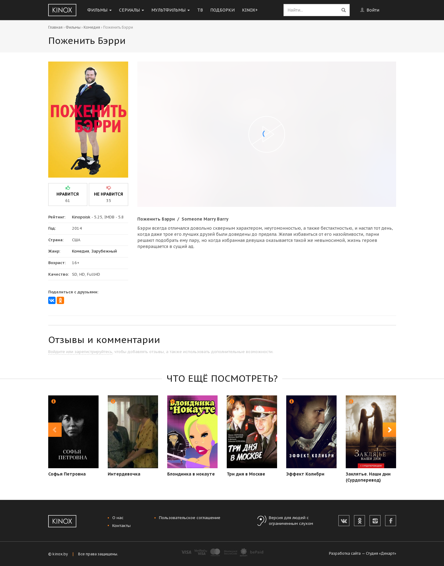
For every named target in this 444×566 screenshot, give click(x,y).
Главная (55, 27)
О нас (118, 517)
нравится (67, 194)
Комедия (92, 27)
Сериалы (131, 10)
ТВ (200, 10)
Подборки (222, 10)
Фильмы (99, 10)
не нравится (108, 194)
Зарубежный (104, 251)
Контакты (121, 525)
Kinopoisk (81, 217)
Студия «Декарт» (381, 553)
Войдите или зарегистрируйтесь (80, 351)
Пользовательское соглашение (189, 517)
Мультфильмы (170, 10)
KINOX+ (250, 10)
